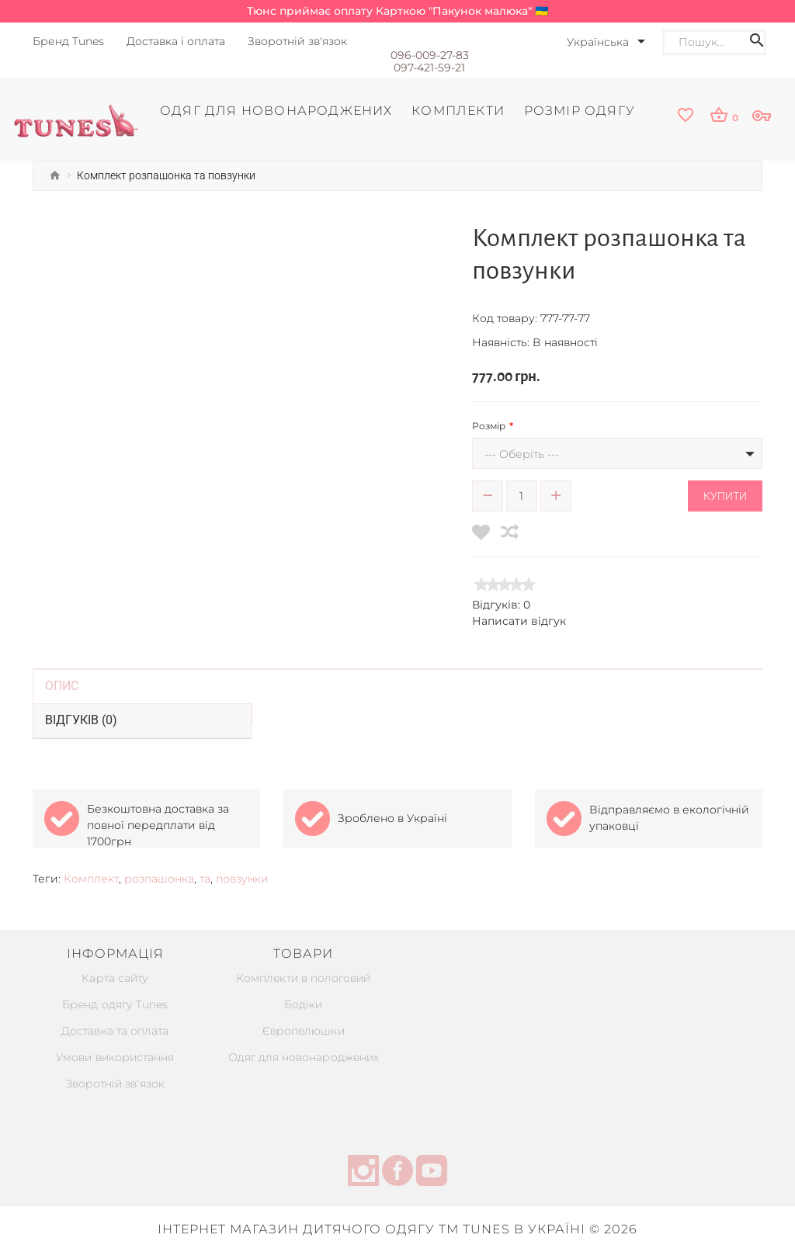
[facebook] (397, 1173)
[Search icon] (757, 42)
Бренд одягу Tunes (115, 1004)
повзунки (242, 879)
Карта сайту (115, 978)
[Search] (708, 42)
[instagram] (363, 1173)
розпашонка (159, 879)
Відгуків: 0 (501, 605)
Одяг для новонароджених (303, 1057)
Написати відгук (519, 621)
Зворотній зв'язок (115, 1083)
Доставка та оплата (115, 1031)
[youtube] (431, 1173)
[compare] (510, 532)
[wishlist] (685, 116)
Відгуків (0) (81, 720)
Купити (725, 496)
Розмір (488, 426)
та (205, 879)
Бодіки (303, 1004)
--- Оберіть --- (521, 454)
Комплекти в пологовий (303, 978)
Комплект (91, 879)
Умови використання (115, 1057)
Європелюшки (303, 1031)
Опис (61, 685)
